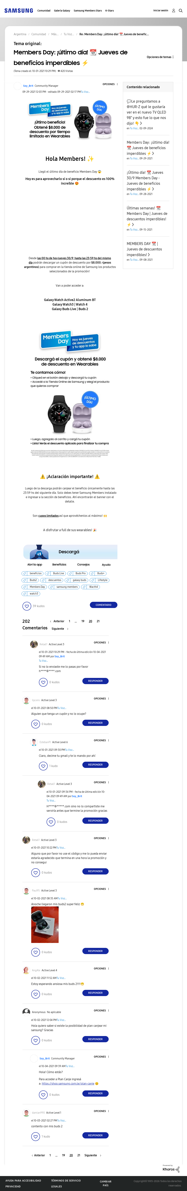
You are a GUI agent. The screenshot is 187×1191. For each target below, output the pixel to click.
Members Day (37, 586)
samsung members (67, 586)
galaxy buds (79, 580)
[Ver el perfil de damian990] (38, 1112)
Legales (56, 1186)
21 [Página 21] (98, 621)
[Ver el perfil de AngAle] (36, 970)
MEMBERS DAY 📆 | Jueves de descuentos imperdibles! (144, 249)
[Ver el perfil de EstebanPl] (45, 742)
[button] (111, 84)
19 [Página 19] (82, 621)
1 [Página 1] (69, 621)
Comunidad (43, 10)
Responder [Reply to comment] (95, 680)
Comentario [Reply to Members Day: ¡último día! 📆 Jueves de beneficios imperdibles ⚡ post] (103, 605)
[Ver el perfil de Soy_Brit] (28, 85)
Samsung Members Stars (88, 10)
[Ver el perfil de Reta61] (43, 644)
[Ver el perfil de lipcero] (36, 700)
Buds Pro (81, 573)
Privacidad (13, 1186)
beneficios (35, 573)
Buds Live (58, 573)
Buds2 (33, 580)
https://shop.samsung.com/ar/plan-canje (68, 1083)
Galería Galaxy (62, 10)
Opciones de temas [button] (159, 57)
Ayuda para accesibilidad (23, 1180)
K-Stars (109, 10)
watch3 (34, 593)
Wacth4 (93, 586)
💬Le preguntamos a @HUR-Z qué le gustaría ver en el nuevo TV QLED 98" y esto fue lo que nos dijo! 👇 (146, 112)
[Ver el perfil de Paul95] (36, 890)
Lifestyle (102, 580)
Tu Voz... (85, 91)
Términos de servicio (66, 1180)
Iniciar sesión (160, 10)
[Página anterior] (58, 621)
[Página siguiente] (60, 628)
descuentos (54, 580)
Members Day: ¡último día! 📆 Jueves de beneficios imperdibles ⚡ (148, 148)
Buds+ (100, 573)
